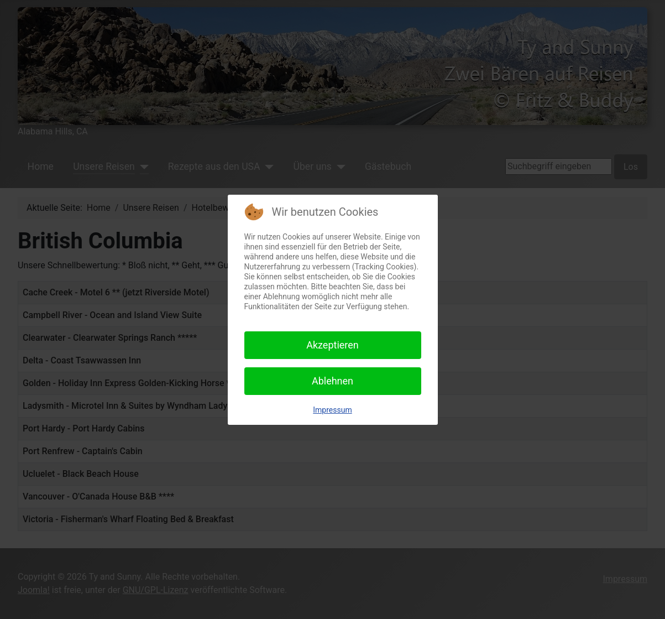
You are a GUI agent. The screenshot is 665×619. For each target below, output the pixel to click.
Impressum (332, 409)
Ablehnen (332, 381)
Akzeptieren (332, 345)
